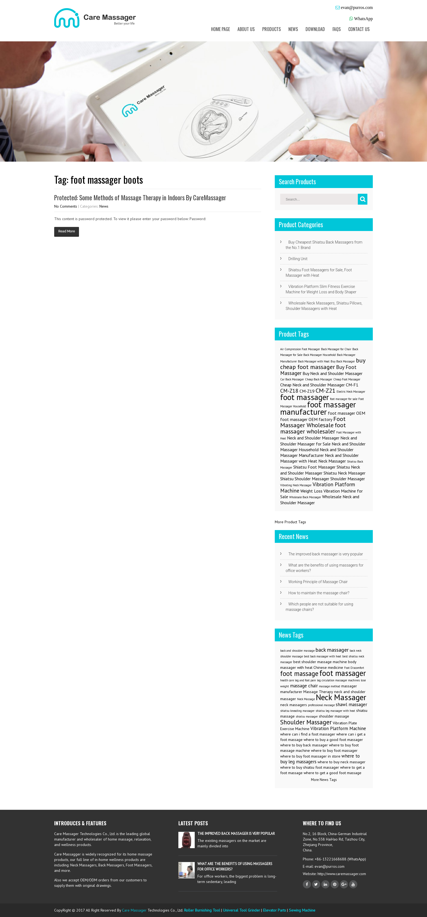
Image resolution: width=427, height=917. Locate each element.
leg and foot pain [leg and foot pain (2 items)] (305, 680)
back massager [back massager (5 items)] (332, 649)
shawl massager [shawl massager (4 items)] (351, 704)
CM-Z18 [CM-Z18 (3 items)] (289, 390)
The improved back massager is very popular (325, 554)
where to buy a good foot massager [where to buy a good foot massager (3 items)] (333, 739)
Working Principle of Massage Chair (318, 582)
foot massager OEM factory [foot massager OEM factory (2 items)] (306, 419)
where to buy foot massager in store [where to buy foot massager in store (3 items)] (310, 756)
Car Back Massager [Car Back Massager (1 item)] (292, 379)
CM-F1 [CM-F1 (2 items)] (352, 384)
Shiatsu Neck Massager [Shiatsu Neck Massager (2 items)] (344, 473)
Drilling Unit (297, 259)
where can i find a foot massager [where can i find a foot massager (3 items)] (307, 734)
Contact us (359, 29)
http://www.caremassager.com (341, 873)
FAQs (337, 29)
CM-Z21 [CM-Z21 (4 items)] (325, 390)
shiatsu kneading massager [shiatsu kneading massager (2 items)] (297, 711)
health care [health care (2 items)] (287, 680)
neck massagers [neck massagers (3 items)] (293, 704)
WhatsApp (363, 18)
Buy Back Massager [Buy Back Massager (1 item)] (343, 361)
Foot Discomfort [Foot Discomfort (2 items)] (354, 668)
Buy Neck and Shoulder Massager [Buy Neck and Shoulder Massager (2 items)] (332, 373)
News (293, 29)
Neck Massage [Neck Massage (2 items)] (306, 699)
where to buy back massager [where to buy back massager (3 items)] (304, 745)
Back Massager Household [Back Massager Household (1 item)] (319, 355)
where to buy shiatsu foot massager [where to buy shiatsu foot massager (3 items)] (309, 767)
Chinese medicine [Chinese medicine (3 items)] (328, 667)
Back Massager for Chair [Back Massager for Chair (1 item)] (336, 349)
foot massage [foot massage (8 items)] (299, 673)
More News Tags (324, 779)
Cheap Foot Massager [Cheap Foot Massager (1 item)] (346, 379)
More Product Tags (290, 521)
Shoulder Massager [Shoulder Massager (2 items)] (347, 478)
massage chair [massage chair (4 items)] (304, 686)
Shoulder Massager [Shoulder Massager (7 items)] (306, 722)
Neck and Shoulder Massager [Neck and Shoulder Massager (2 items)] (313, 438)
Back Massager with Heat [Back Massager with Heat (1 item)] (314, 361)
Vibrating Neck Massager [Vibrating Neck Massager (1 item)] (296, 485)
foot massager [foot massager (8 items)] (304, 397)
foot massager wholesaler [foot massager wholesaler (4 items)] (313, 428)
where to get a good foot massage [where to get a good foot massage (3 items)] (332, 772)
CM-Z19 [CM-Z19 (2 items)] (307, 391)
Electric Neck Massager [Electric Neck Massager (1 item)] (351, 391)
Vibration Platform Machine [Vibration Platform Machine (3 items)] (317, 487)
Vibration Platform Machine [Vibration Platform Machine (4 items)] (338, 728)
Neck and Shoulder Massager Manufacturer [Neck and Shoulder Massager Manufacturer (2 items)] (316, 452)
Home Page (220, 29)
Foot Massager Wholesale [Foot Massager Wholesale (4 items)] (313, 422)
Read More (66, 231)
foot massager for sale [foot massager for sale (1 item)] (343, 399)
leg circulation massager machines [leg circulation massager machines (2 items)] (338, 680)
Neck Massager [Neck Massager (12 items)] (341, 697)
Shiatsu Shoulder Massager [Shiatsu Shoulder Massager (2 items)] (304, 478)
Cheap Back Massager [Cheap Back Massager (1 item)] (318, 379)
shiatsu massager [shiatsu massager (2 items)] (307, 716)
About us (246, 29)
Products (271, 29)
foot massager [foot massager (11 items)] (342, 673)
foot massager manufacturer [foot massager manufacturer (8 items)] (318, 408)
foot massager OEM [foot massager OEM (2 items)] (346, 413)
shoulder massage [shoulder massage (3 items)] (334, 716)
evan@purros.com (357, 7)
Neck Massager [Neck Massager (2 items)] (332, 461)
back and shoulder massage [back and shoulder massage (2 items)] (297, 651)
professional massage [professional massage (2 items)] (321, 705)
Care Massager (134, 910)
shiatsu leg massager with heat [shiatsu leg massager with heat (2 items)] (335, 711)
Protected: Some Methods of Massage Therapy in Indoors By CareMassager (140, 197)
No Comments (65, 206)
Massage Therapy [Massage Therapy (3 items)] (318, 691)
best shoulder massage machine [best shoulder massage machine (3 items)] (320, 661)
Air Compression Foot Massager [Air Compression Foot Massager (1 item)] (300, 349)
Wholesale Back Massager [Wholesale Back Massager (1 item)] (305, 497)
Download (315, 29)
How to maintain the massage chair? (318, 593)
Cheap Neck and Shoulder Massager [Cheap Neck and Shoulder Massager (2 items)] (312, 384)
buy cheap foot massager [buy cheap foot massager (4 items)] (322, 363)
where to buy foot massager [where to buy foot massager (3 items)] (334, 750)
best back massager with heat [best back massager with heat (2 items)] (322, 656)
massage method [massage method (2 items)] (329, 686)
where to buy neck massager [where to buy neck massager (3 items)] (341, 761)
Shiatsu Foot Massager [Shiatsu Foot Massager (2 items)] (314, 467)
